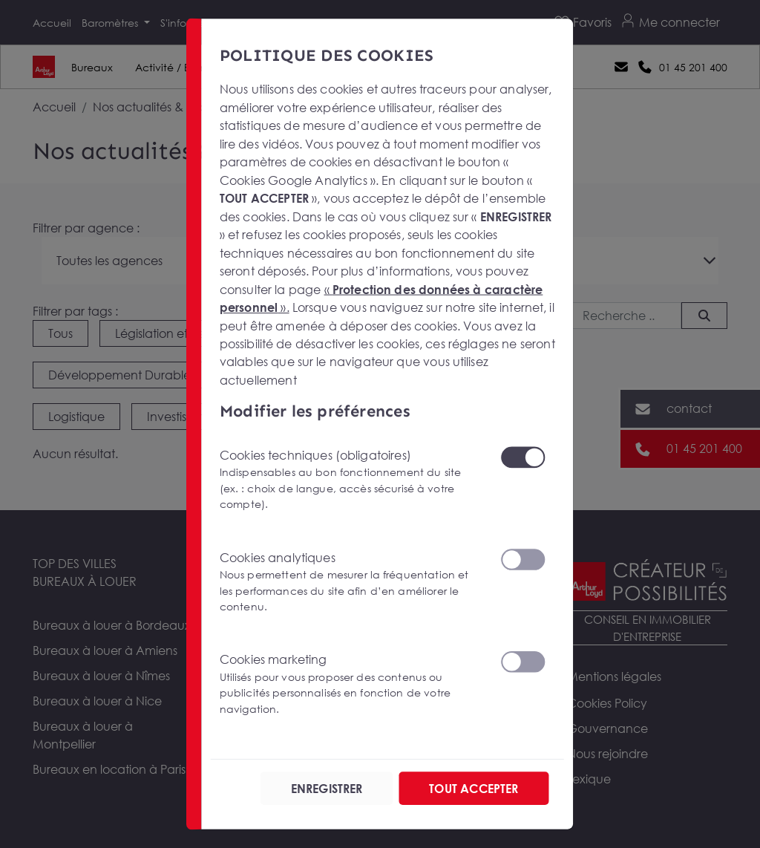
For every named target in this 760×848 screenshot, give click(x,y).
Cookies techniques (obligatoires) (351, 479)
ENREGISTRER (327, 787)
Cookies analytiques (351, 581)
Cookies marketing (351, 684)
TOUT (473, 787)
